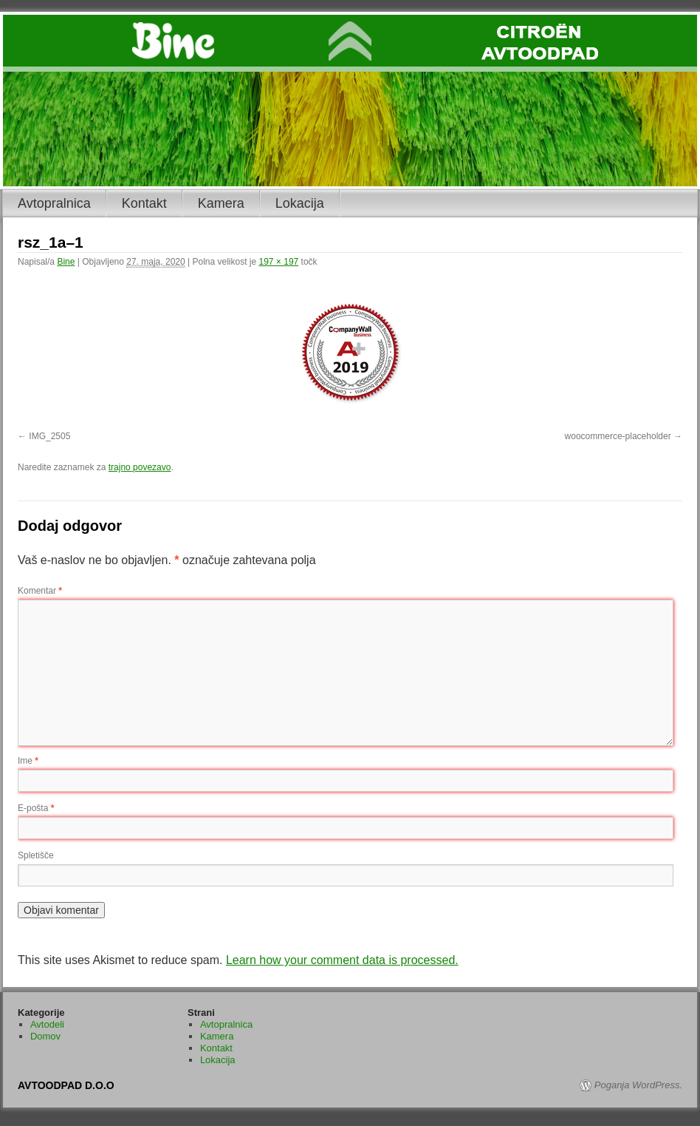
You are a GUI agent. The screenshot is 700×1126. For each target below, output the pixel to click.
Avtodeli (47, 1024)
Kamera (221, 203)
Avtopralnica (54, 203)
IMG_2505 (49, 436)
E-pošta (36, 808)
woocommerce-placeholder (618, 436)
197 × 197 (279, 262)
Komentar (40, 591)
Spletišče (36, 855)
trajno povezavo (140, 467)
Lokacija (299, 203)
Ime (28, 761)
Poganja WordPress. (638, 1085)
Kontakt (144, 203)
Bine (66, 262)
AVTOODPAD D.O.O (66, 1085)
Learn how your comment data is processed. (342, 960)
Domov (45, 1036)
